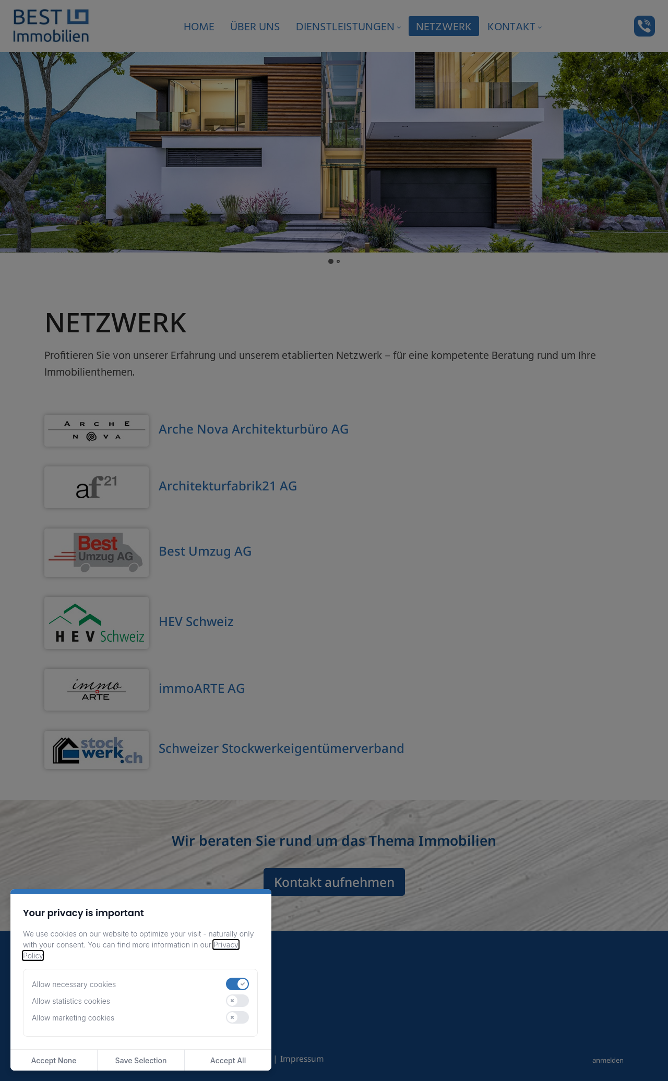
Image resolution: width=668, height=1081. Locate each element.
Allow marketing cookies (73, 1017)
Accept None (53, 1060)
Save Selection (141, 1060)
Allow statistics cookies (71, 1000)
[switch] (237, 984)
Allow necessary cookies (74, 984)
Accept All (228, 1060)
